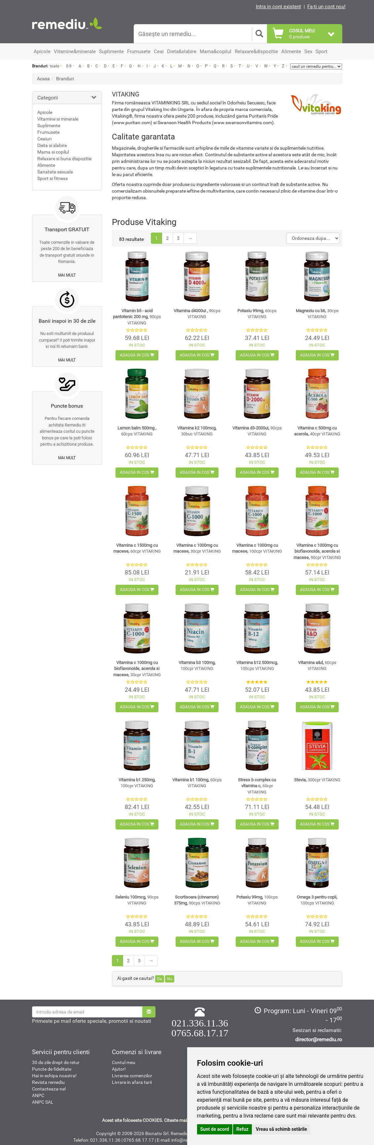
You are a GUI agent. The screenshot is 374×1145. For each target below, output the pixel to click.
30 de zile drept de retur (56, 1062)
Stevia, (317, 779)
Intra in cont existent (278, 7)
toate (54, 66)
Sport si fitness (52, 178)
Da (159, 979)
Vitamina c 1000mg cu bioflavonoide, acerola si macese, (317, 551)
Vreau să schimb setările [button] (281, 1129)
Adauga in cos (137, 355)
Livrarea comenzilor (132, 1075)
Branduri (65, 78)
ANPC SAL (42, 1102)
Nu (169, 979)
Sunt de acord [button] (214, 1129)
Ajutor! (119, 1069)
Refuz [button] (242, 1129)
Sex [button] (308, 52)
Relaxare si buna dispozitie (64, 158)
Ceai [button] (159, 52)
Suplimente (48, 125)
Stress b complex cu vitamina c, (257, 785)
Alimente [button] (291, 52)
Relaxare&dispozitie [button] (256, 52)
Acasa (43, 78)
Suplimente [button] (111, 52)
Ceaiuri (44, 138)
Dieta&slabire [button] (181, 52)
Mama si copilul (53, 152)
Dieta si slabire (52, 145)
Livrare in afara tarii (132, 1082)
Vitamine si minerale (57, 119)
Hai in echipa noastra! (54, 1075)
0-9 (69, 66)
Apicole (44, 112)
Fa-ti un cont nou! (326, 7)
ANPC (38, 1095)
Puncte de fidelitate (51, 1069)
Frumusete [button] (139, 52)
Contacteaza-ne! (49, 1088)
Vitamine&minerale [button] (75, 52)
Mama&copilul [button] (215, 52)
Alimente (46, 165)
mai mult (67, 275)
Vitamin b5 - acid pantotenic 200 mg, (137, 316)
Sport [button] (321, 52)
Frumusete (48, 132)
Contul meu (123, 1062)
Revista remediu (48, 1082)
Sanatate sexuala (55, 171)
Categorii (47, 97)
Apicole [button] (42, 52)
